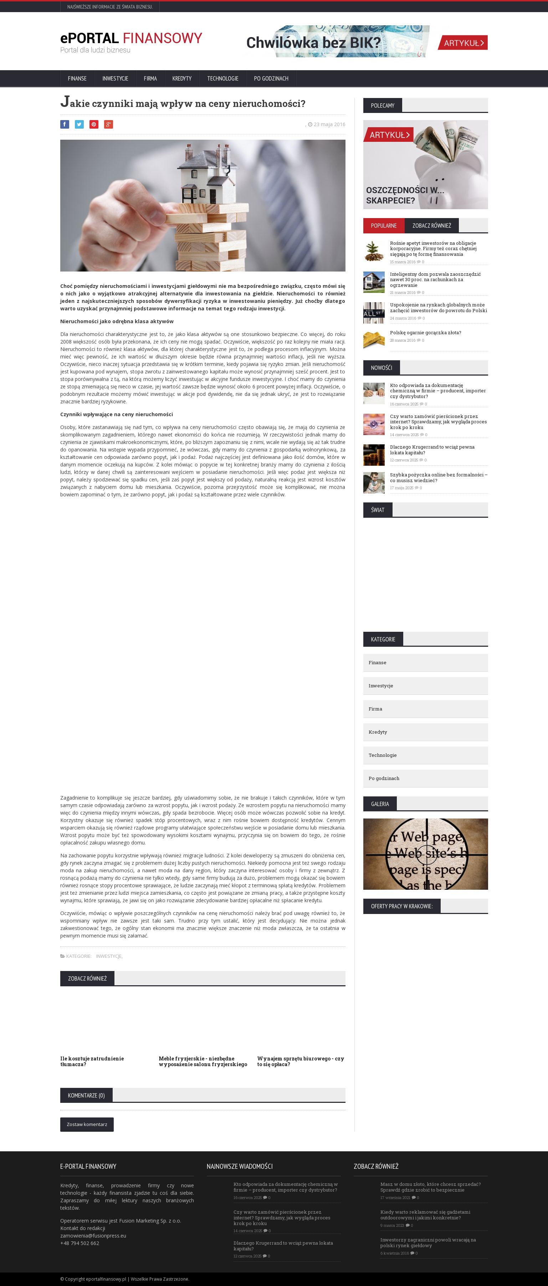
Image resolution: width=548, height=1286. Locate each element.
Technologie (223, 78)
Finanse (77, 78)
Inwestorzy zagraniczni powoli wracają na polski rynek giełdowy (428, 1242)
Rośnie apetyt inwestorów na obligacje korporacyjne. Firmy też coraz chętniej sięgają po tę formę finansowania (433, 248)
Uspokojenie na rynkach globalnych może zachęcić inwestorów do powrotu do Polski (438, 307)
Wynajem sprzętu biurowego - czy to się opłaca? (300, 1061)
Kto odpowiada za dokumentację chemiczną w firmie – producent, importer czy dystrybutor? (438, 390)
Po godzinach (271, 78)
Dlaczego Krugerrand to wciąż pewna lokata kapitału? (432, 450)
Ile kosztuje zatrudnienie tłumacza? (92, 1061)
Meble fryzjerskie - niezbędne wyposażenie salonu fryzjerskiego (203, 1061)
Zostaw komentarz (87, 1124)
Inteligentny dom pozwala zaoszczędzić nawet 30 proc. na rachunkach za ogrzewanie (435, 279)
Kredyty (182, 78)
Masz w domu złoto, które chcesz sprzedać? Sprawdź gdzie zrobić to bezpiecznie (430, 1187)
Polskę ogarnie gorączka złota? (425, 332)
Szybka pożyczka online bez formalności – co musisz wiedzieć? (439, 477)
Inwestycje (115, 78)
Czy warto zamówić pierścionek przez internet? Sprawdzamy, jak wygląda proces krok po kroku (438, 421)
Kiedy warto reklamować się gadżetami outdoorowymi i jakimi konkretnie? (425, 1215)
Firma (150, 78)
